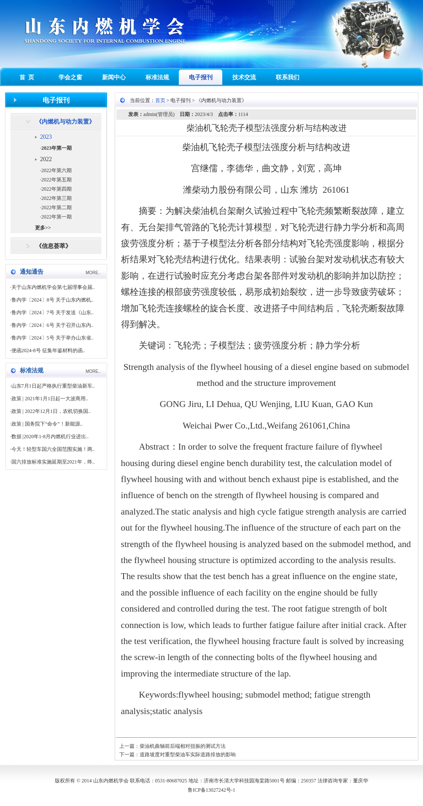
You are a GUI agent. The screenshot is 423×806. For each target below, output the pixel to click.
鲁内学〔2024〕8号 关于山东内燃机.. (52, 300)
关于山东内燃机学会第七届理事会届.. (53, 287)
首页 (160, 100)
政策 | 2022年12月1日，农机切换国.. (51, 411)
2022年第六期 (56, 170)
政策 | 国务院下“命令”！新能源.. (47, 424)
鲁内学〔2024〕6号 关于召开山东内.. (52, 325)
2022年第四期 (56, 189)
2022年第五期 (56, 180)
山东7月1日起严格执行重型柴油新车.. (53, 386)
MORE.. (93, 272)
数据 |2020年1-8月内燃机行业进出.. (50, 436)
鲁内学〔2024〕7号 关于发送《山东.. (52, 312)
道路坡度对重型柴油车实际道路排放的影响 (188, 754)
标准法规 (157, 77)
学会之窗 (70, 77)
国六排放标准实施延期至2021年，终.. (53, 462)
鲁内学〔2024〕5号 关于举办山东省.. (52, 338)
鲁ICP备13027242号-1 (211, 790)
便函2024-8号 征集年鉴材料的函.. (48, 350)
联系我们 (287, 77)
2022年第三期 (56, 198)
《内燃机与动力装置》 (65, 122)
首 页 (26, 77)
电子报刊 (201, 77)
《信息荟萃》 (53, 246)
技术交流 (244, 77)
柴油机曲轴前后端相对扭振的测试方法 (183, 746)
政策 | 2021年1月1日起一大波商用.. (49, 399)
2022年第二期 (56, 207)
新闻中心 (114, 77)
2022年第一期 (56, 217)
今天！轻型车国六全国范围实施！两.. (53, 449)
